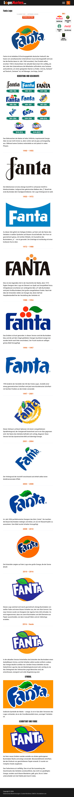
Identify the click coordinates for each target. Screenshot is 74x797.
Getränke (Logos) (32, 14)
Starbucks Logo (59, 30)
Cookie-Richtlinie (26, 793)
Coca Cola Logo (68, 30)
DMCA (34, 793)
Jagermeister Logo (68, 21)
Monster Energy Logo (63, 39)
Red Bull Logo (59, 21)
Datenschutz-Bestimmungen (11, 793)
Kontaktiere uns (41, 793)
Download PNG (28, 17)
